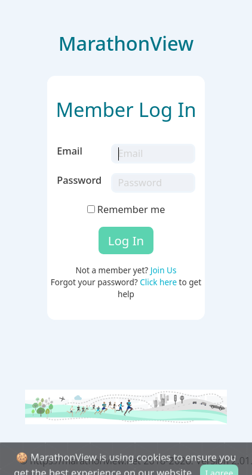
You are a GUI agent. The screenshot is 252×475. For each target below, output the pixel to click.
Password (79, 180)
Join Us (163, 270)
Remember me (126, 209)
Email (69, 151)
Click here (158, 282)
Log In (126, 240)
